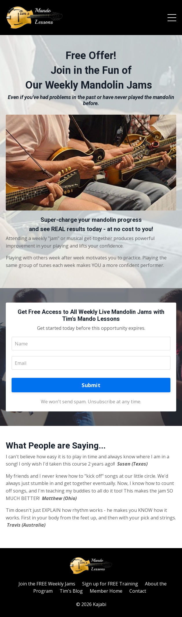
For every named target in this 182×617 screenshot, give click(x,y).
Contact (137, 591)
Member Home (106, 591)
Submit (91, 385)
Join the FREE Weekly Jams (47, 584)
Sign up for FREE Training (110, 584)
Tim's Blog (71, 591)
